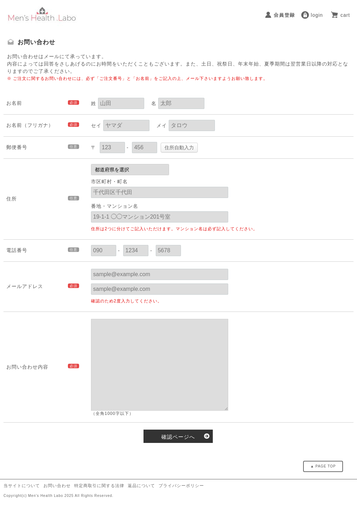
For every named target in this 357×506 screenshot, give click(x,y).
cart (345, 15)
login (317, 15)
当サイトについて (22, 485)
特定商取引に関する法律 (99, 485)
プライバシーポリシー (181, 485)
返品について (141, 485)
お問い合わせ (57, 485)
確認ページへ (178, 437)
